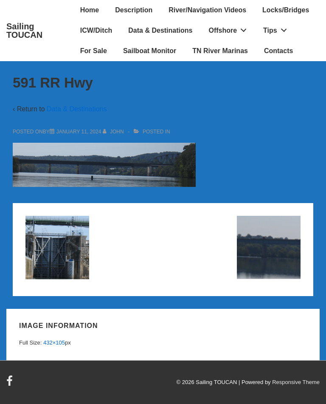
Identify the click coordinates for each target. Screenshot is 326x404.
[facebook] (10, 384)
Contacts (278, 50)
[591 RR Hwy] (78, 132)
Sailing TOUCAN (24, 31)
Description (133, 10)
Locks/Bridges (285, 10)
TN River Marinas (220, 50)
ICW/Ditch (96, 30)
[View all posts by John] (114, 132)
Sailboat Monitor (149, 50)
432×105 (54, 342)
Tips (277, 28)
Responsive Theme (296, 382)
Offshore (229, 28)
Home (89, 10)
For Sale (93, 50)
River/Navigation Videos (207, 10)
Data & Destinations (160, 30)
